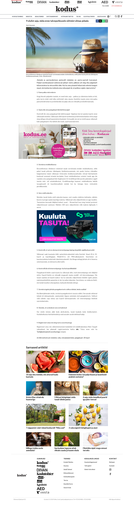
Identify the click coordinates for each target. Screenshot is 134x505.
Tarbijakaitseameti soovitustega (48, 332)
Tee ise (78, 16)
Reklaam (112, 462)
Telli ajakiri (105, 5)
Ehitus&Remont (52, 16)
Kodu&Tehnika (17, 16)
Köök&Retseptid (67, 16)
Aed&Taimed (39, 16)
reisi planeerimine (68, 338)
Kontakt (111, 466)
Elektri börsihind (89, 469)
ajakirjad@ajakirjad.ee (67, 499)
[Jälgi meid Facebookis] (121, 16)
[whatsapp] (103, 21)
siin (77, 329)
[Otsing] (115, 16)
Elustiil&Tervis (89, 16)
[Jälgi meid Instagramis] (118, 16)
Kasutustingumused (90, 462)
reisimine (54, 338)
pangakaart (79, 338)
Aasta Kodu (101, 16)
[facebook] (97, 21)
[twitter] (100, 21)
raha (59, 338)
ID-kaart (87, 338)
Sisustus (29, 16)
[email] (106, 21)
